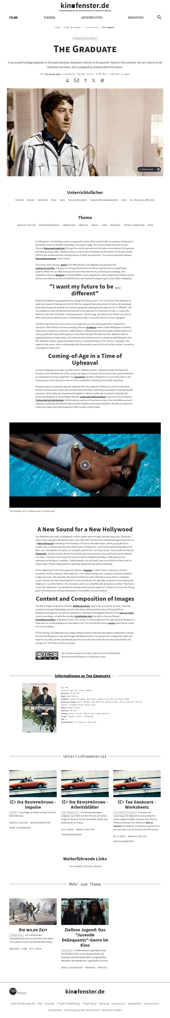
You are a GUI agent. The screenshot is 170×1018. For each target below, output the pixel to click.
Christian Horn (53, 74)
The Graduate (110, 27)
